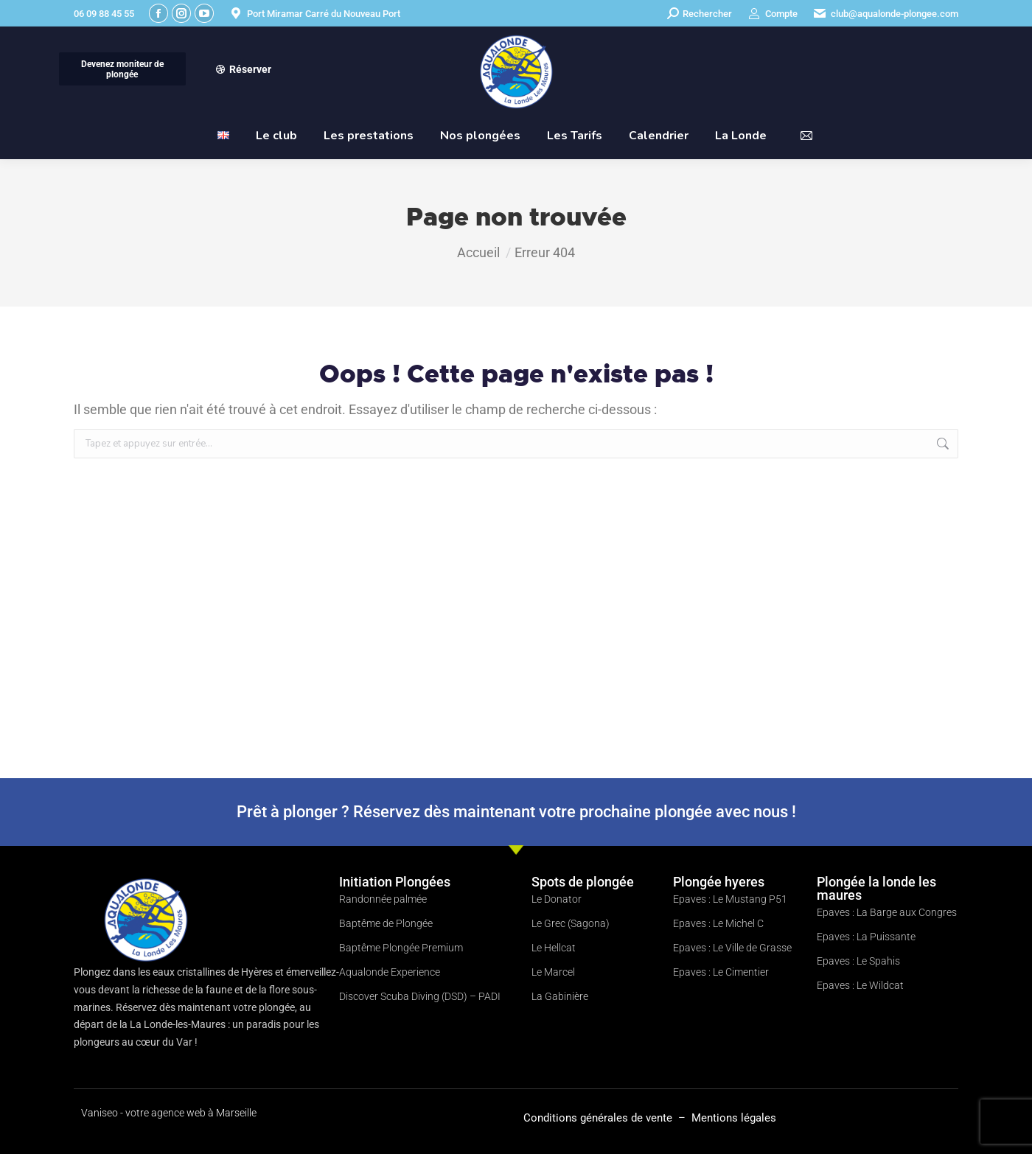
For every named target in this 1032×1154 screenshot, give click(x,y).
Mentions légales (733, 1118)
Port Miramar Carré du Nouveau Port (314, 14)
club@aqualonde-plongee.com (885, 14)
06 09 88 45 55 (104, 13)
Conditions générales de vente (599, 1118)
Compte (772, 14)
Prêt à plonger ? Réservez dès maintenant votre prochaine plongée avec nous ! (516, 811)
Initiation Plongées (394, 881)
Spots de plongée (582, 881)
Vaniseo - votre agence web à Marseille (169, 1113)
